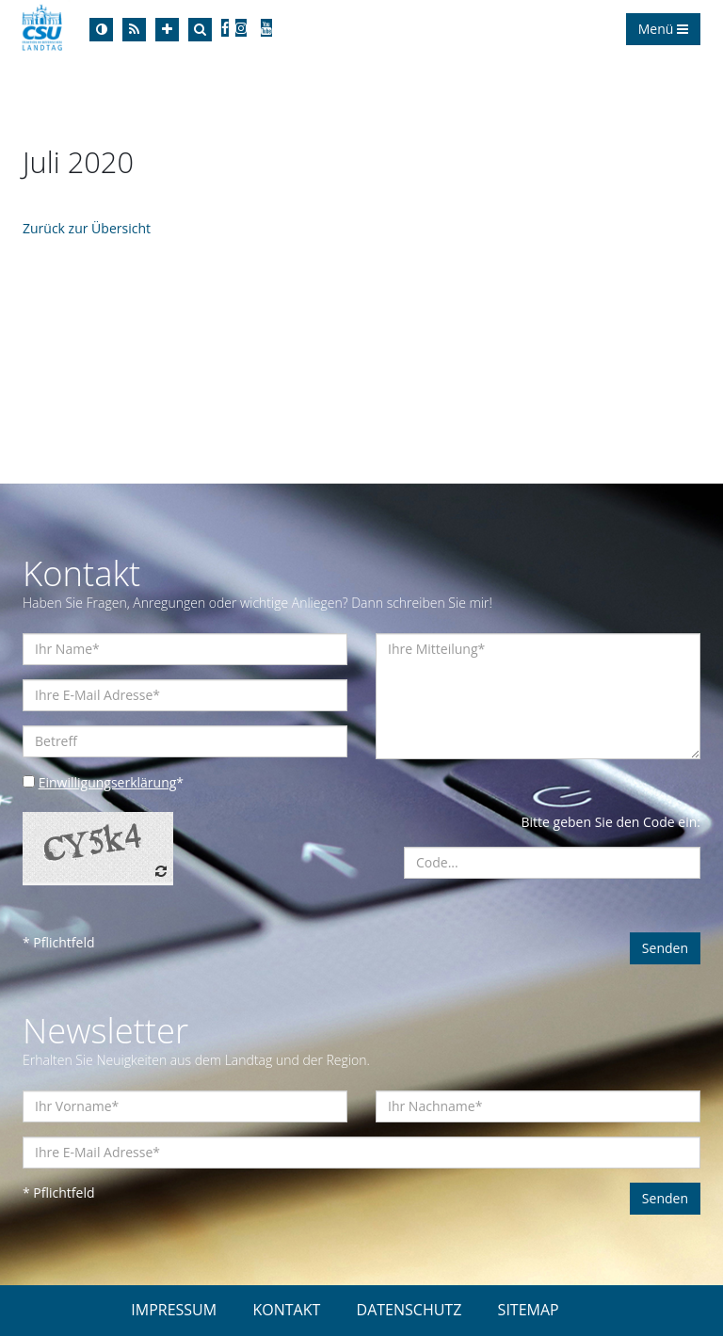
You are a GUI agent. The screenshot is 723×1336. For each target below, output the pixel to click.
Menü (663, 29)
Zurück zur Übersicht (87, 228)
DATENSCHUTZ (409, 1309)
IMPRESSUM (174, 1309)
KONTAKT (286, 1309)
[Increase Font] (167, 29)
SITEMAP (528, 1309)
